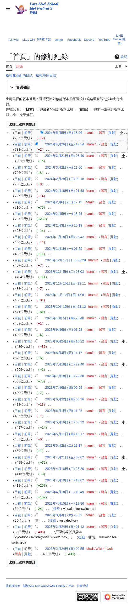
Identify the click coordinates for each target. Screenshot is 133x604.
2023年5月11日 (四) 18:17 (64, 434)
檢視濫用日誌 (46, 75)
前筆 (27, 133)
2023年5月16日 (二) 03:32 (64, 422)
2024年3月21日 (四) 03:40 (64, 156)
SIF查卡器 (44, 39)
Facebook (74, 39)
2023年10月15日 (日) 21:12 (65, 306)
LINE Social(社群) (119, 39)
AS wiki (14, 39)
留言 (102, 133)
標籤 (56, 509)
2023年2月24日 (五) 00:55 (64, 549)
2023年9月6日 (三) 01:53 (63, 329)
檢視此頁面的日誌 (19, 75)
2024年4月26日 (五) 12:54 (64, 144)
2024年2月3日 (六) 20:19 (63, 225)
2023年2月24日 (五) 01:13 (64, 527)
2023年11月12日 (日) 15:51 (65, 295)
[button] (66, 87)
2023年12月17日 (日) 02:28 (65, 260)
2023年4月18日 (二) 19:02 (64, 480)
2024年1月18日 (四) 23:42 (64, 237)
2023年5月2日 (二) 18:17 (63, 445)
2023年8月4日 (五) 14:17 (63, 353)
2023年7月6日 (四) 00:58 (63, 387)
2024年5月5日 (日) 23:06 (63, 133)
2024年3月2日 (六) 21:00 (63, 167)
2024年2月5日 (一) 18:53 (63, 214)
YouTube (104, 39)
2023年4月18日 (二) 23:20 (64, 469)
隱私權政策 (13, 585)
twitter (59, 39)
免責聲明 (82, 585)
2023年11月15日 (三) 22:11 (65, 283)
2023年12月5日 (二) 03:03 (64, 272)
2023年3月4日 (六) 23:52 (63, 515)
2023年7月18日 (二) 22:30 (64, 376)
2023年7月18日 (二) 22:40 (64, 364)
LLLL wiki (28, 39)
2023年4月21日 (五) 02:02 (64, 457)
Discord (89, 39)
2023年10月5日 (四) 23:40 (64, 318)
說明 (120, 56)
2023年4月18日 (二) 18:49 (64, 492)
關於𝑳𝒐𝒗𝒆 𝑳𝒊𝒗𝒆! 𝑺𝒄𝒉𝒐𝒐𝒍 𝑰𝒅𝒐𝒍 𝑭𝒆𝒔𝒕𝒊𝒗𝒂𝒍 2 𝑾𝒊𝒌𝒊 (48, 585)
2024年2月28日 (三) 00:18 (64, 179)
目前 (18, 144)
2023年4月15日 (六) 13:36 (64, 503)
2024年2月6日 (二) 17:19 (63, 202)
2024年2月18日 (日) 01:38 (64, 191)
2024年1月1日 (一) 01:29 (63, 249)
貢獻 (111, 133)
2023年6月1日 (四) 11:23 (63, 411)
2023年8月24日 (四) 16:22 (64, 341)
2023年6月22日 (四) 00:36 (64, 399)
